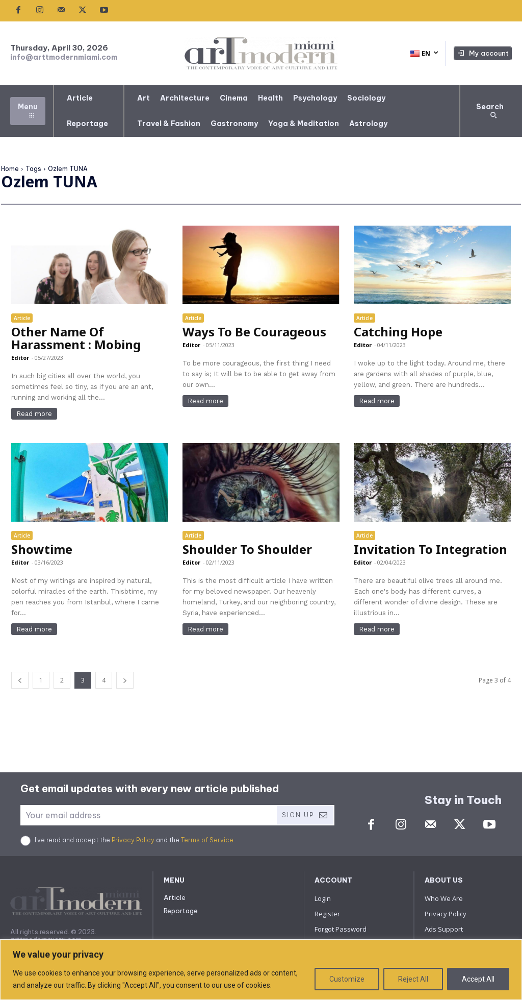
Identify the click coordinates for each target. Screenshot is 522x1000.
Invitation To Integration (430, 549)
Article (22, 318)
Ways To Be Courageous (254, 331)
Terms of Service (207, 840)
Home (10, 169)
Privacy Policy (133, 840)
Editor (20, 357)
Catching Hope (398, 331)
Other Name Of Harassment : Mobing (76, 338)
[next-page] (125, 680)
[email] (148, 815)
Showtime (41, 549)
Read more (34, 414)
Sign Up (305, 815)
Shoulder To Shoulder (247, 549)
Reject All (413, 979)
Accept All (478, 979)
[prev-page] (20, 680)
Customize (346, 979)
